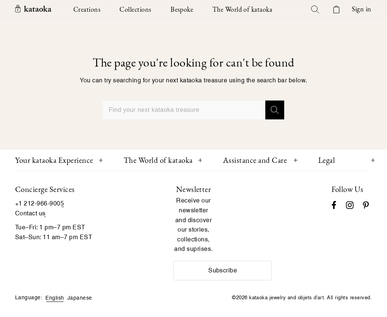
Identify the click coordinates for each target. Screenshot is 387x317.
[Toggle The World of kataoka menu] (200, 160)
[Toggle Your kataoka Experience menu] (100, 160)
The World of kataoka (158, 160)
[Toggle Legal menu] (373, 160)
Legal (326, 160)
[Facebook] (333, 204)
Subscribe (222, 270)
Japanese (79, 298)
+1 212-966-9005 (39, 203)
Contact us (30, 213)
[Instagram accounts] (350, 204)
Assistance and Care (255, 160)
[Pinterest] (366, 204)
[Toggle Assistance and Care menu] (295, 160)
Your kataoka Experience (54, 160)
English (54, 298)
